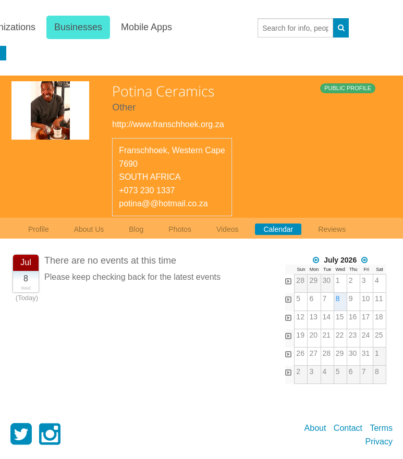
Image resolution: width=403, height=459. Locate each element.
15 (340, 317)
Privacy (379, 441)
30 (327, 280)
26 (300, 353)
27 (313, 353)
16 (353, 317)
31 (366, 353)
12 (300, 317)
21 (327, 335)
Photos (179, 229)
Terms (381, 428)
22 (340, 335)
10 (366, 298)
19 (300, 335)
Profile (38, 229)
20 (313, 335)
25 (379, 335)
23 (353, 335)
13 (313, 317)
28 (300, 280)
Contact (348, 428)
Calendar (278, 229)
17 (366, 317)
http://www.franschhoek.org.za (168, 124)
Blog (136, 229)
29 (313, 280)
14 (327, 317)
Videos (227, 229)
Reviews (332, 229)
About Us (89, 229)
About (315, 428)
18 (379, 317)
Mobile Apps (146, 27)
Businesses (78, 27)
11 (379, 298)
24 (366, 335)
